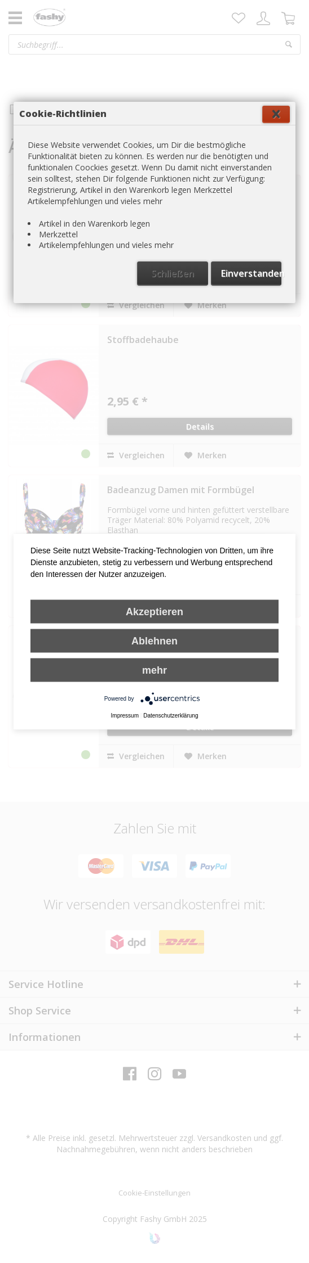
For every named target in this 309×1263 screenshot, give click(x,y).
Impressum (125, 715)
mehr (154, 670)
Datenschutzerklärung (170, 715)
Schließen (172, 273)
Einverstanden (251, 273)
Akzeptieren (154, 611)
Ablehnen (154, 641)
